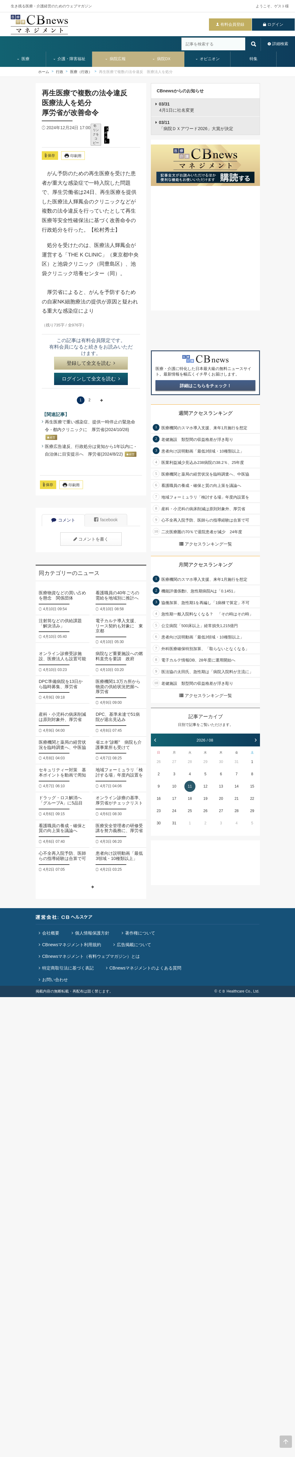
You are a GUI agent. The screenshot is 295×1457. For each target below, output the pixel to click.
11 (190, 786)
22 (252, 798)
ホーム (43, 72)
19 (205, 798)
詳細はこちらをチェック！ (205, 385)
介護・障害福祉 (69, 59)
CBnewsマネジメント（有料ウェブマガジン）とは (91, 956)
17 (174, 798)
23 (159, 811)
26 (159, 762)
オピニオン (207, 59)
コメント (63, 520)
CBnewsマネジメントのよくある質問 (145, 968)
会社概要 (50, 933)
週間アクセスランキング (206, 413)
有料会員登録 (232, 24)
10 (174, 786)
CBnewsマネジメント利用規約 (71, 944)
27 (174, 762)
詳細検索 (280, 43)
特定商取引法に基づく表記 (68, 968)
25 (190, 811)
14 (236, 786)
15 (252, 786)
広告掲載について (134, 944)
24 (174, 811)
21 (236, 798)
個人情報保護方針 (92, 933)
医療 (23, 59)
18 (190, 798)
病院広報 (115, 59)
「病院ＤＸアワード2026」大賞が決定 (196, 125)
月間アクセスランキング (206, 564)
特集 (254, 59)
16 (159, 798)
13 (221, 786)
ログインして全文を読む (91, 378)
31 (236, 762)
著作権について (140, 933)
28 (190, 762)
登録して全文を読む (91, 363)
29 (205, 762)
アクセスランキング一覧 (205, 544)
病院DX (161, 59)
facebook (106, 519)
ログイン (275, 24)
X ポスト (106, 135)
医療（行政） (81, 72)
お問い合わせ (55, 979)
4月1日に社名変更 (176, 107)
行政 (59, 72)
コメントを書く (90, 539)
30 (221, 762)
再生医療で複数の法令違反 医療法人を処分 (136, 72)
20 (221, 798)
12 (205, 786)
